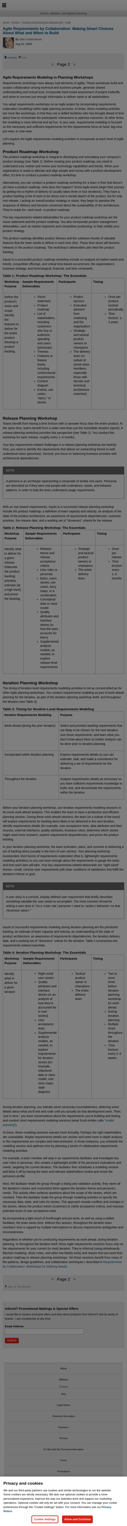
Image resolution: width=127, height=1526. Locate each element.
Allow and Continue (77, 1519)
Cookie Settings (45, 1519)
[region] (63, 1501)
